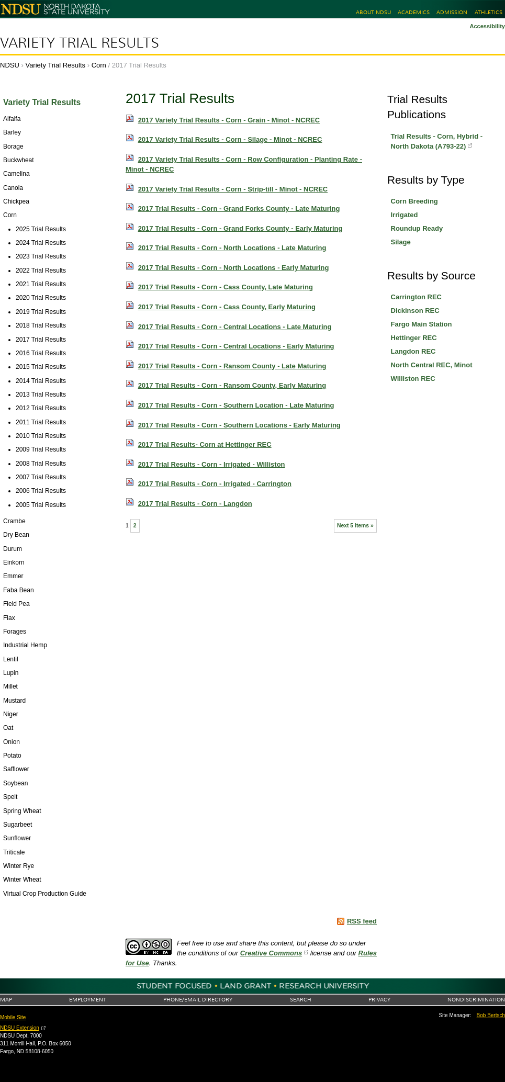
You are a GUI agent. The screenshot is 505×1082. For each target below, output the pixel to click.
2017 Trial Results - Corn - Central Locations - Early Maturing (236, 346)
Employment (87, 999)
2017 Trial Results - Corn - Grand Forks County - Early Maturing (240, 228)
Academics (414, 12)
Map (6, 999)
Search (300, 999)
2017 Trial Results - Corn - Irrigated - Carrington (214, 484)
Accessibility (487, 26)
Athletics (488, 12)
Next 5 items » (355, 525)
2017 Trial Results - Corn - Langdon (195, 504)
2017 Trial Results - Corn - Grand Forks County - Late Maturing (239, 208)
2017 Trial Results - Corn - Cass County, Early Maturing (227, 307)
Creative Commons (271, 953)
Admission (451, 12)
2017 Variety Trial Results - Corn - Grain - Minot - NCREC (229, 120)
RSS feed (362, 921)
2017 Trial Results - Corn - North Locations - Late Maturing (232, 248)
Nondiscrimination (476, 999)
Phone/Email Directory (197, 999)
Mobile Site (13, 1017)
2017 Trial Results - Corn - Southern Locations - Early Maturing (239, 425)
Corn (99, 65)
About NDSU (373, 12)
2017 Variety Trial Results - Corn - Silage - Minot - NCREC (230, 139)
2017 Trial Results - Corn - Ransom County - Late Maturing (232, 366)
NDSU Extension (19, 1028)
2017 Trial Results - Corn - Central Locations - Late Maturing (235, 327)
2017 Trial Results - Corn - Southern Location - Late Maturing (236, 405)
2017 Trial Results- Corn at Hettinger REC (205, 444)
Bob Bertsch (491, 1015)
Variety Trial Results (79, 43)
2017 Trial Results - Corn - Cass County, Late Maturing (225, 287)
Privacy (379, 999)
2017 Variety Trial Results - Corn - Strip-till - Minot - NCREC (233, 189)
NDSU (9, 65)
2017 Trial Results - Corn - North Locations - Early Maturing (233, 268)
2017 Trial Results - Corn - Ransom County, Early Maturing (232, 385)
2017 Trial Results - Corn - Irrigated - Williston (211, 464)
